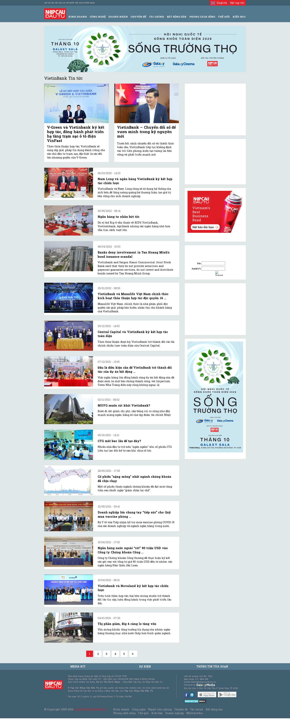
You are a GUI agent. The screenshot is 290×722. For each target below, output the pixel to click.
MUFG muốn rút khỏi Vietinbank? (124, 405)
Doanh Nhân (118, 16)
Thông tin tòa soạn (212, 666)
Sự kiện (145, 666)
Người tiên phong (159, 709)
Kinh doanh (121, 709)
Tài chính (196, 709)
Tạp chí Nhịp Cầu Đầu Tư (90, 709)
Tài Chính (156, 16)
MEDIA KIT (77, 666)
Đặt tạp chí (237, 2)
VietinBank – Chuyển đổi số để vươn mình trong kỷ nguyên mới (146, 131)
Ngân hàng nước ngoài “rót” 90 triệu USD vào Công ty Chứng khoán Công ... (133, 550)
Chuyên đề (138, 16)
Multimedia (194, 713)
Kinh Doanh (77, 16)
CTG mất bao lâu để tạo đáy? (119, 441)
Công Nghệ (97, 16)
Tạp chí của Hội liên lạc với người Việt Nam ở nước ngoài (69, 3)
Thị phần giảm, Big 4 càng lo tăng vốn (127, 624)
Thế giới (224, 16)
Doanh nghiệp (174, 713)
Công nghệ (139, 709)
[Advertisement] (215, 309)
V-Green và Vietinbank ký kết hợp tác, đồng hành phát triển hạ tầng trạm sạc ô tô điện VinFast (75, 134)
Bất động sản (176, 16)
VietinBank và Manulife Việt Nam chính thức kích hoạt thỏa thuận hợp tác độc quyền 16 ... (133, 296)
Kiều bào (157, 713)
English (219, 2)
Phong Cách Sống (202, 16)
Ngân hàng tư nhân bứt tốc (118, 217)
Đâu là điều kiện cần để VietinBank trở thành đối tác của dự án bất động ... (135, 369)
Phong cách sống (124, 713)
